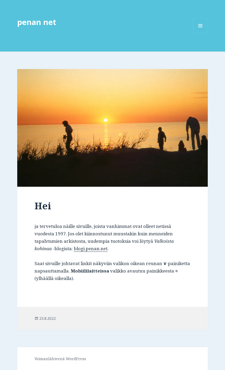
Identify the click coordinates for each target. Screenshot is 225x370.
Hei (42, 205)
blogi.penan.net (90, 248)
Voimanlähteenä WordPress (60, 358)
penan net (36, 22)
